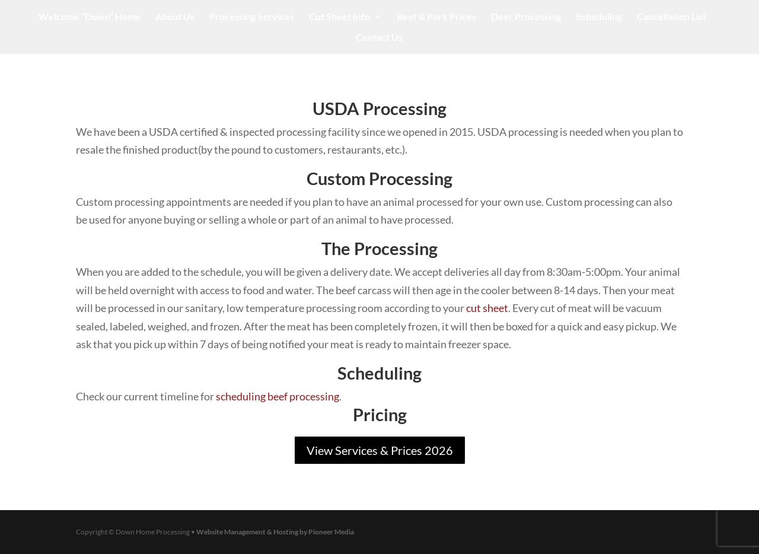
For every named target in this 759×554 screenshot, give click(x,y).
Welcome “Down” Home (90, 17)
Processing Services (251, 17)
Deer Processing (526, 17)
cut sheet (487, 307)
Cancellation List (671, 17)
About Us (174, 17)
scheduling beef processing (277, 396)
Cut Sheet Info (339, 17)
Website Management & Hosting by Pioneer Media (275, 531)
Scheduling (599, 17)
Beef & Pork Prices (436, 17)
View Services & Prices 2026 (380, 450)
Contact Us (379, 38)
